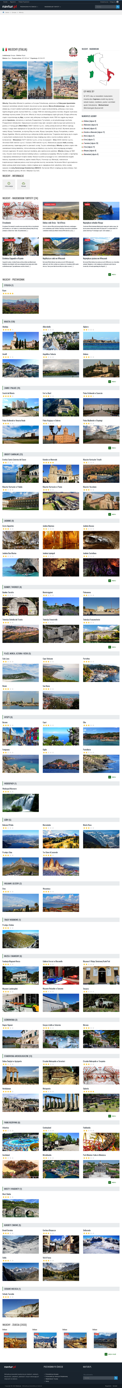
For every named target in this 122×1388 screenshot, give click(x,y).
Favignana (6, 749)
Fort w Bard (47, 393)
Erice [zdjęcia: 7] (89, 139)
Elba (84, 722)
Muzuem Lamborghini (10, 988)
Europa (13, 55)
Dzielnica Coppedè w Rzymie (12, 258)
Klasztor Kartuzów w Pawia (52, 486)
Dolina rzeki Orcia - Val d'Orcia (54, 222)
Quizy (47, 1381)
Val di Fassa (47, 1257)
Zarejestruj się (104, 2)
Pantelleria (87, 749)
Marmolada (47, 825)
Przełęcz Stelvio (8, 925)
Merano (85, 1025)
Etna (4, 888)
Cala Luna (5, 658)
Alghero (86, 326)
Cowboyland (47, 1127)
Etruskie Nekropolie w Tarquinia (94, 1061)
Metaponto (47, 1088)
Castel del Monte (8, 393)
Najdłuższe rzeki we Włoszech (54, 258)
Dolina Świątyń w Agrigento (12, 1061)
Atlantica (5, 1127)
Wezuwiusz (46, 888)
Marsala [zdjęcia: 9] (90, 128)
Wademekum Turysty (52, 1379)
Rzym (23, 55)
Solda (4, 1257)
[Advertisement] (61, 29)
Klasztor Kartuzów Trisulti (92, 459)
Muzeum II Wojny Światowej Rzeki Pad (96, 961)
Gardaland (6, 1155)
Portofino (86, 658)
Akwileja (5, 326)
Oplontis (86, 1088)
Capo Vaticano (48, 658)
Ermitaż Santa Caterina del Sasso (14, 459)
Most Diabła (6, 1194)
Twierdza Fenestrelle (50, 619)
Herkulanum (6, 1088)
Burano (4, 722)
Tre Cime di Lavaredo (50, 852)
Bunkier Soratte (8, 592)
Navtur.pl (18, 1386)
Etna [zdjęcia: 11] (89, 147)
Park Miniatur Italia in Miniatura (94, 1155)
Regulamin (13, 2)
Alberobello (47, 326)
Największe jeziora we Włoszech (95, 258)
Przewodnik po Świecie (29, 7)
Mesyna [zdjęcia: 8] (90, 150)
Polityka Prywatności (24, 2)
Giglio (45, 749)
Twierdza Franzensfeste (91, 619)
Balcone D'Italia (7, 825)
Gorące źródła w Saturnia (52, 1025)
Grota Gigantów (8, 525)
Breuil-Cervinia (7, 1230)
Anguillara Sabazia (49, 354)
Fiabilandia (86, 1127)
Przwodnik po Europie (52, 1374)
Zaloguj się (113, 2)
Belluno (4, 1329)
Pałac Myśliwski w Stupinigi (92, 420)
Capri (44, 722)
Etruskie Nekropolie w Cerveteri (54, 1061)
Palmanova (87, 592)
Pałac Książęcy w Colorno (52, 420)
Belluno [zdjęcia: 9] (90, 121)
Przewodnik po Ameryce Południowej (57, 1376)
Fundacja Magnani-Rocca (11, 961)
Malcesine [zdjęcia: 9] (91, 124)
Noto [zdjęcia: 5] (89, 136)
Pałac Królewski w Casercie (92, 393)
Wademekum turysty (53, 7)
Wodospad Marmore (9, 788)
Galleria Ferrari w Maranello (53, 961)
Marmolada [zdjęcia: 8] (91, 154)
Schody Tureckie (8, 1294)
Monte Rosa (87, 825)
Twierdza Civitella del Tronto (12, 619)
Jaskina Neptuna (48, 525)
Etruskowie (6, 222)
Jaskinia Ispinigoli (49, 553)
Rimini (4, 686)
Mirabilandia (47, 1155)
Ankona (85, 354)
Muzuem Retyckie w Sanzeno (53, 988)
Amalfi (4, 354)
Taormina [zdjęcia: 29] (91, 143)
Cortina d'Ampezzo (49, 1230)
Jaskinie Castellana (89, 553)
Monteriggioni (48, 592)
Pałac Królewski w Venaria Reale (13, 420)
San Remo (46, 686)
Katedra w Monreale (50, 459)
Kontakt (5, 2)
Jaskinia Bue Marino (9, 553)
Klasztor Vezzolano (89, 486)
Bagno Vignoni (7, 1025)
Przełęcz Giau (7, 852)
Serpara (86, 988)
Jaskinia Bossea (88, 525)
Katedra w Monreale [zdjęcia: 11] (94, 132)
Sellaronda (87, 1230)
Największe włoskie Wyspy (93, 222)
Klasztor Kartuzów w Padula (12, 486)
